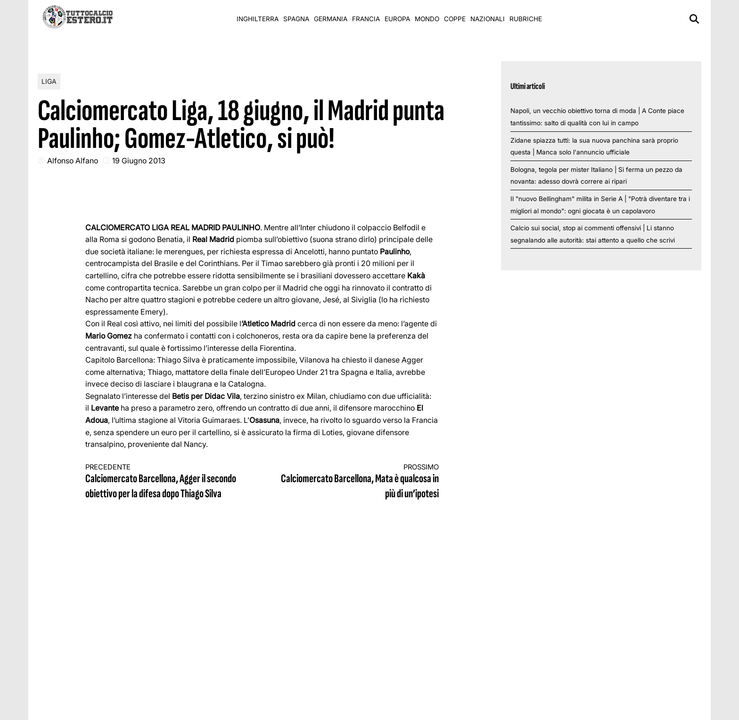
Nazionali (487, 19)
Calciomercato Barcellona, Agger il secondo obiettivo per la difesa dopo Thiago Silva (165, 482)
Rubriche (525, 19)
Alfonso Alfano (72, 160)
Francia (366, 19)
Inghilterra (258, 19)
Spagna (296, 19)
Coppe (455, 19)
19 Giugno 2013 (138, 160)
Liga (49, 81)
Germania (330, 19)
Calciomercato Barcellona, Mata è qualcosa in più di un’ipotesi (359, 482)
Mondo (427, 19)
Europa (397, 19)
